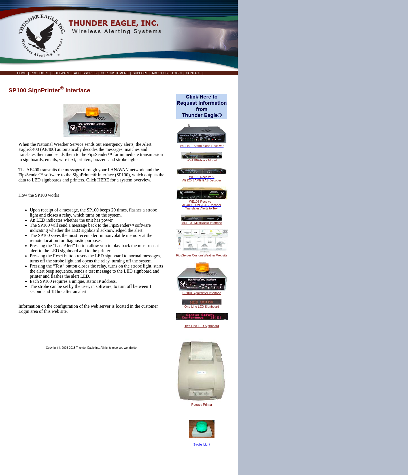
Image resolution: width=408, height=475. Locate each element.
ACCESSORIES (85, 73)
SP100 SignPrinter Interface (201, 293)
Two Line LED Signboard (201, 326)
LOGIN (177, 73)
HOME (21, 73)
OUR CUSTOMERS (115, 73)
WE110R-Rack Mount (202, 160)
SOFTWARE (61, 73)
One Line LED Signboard (201, 306)
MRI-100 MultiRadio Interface (201, 222)
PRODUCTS (39, 73)
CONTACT (193, 73)
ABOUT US (160, 73)
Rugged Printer (201, 404)
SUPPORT (140, 73)
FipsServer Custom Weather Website (201, 255)
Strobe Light (201, 444)
